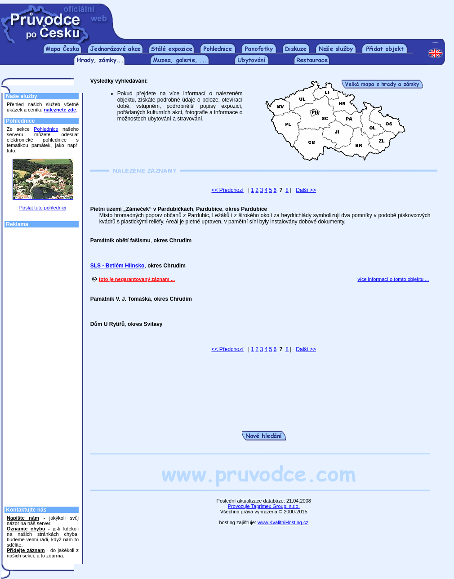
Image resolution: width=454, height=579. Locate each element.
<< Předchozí (227, 190)
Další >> (306, 190)
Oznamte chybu (26, 528)
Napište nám (23, 518)
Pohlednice (46, 129)
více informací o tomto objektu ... (393, 279)
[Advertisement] (284, 17)
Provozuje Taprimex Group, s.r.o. (264, 506)
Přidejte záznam (26, 550)
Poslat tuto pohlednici (43, 207)
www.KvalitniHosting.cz (283, 522)
